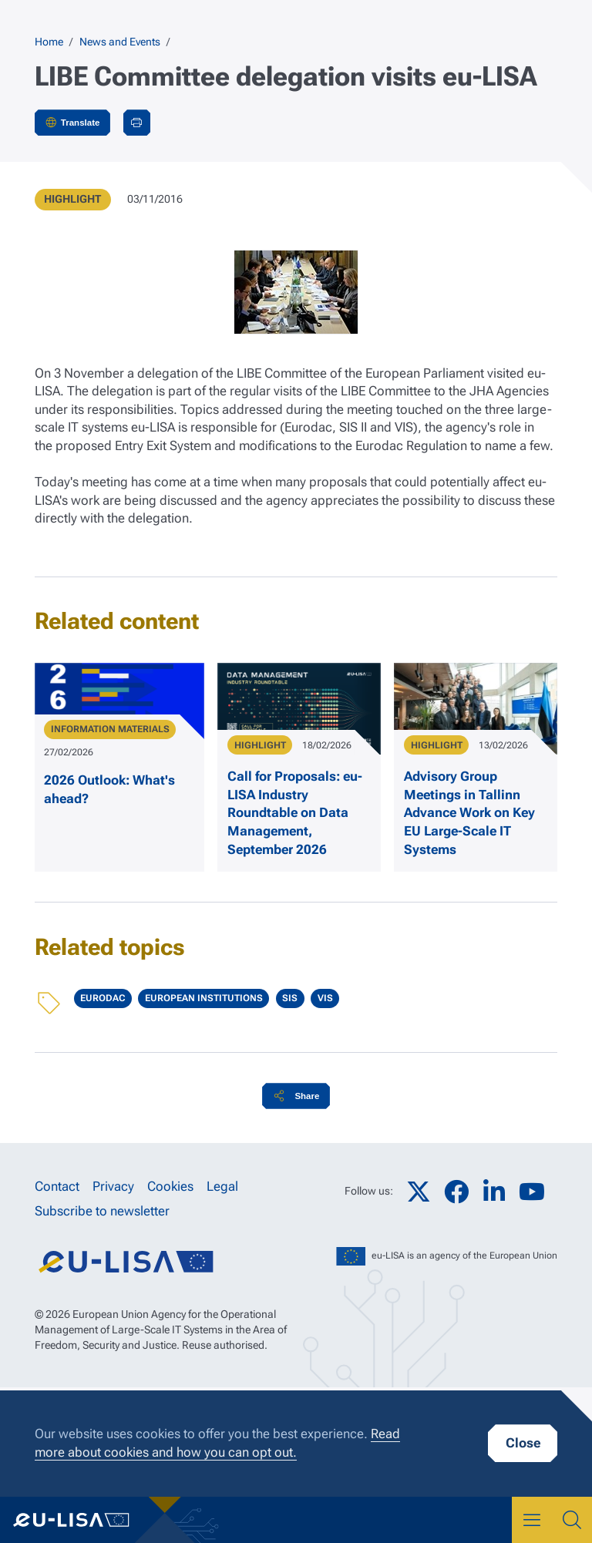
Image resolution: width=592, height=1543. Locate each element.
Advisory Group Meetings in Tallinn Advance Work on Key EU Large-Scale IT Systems (469, 812)
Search (572, 1520)
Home (49, 41)
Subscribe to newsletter (102, 1211)
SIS (290, 998)
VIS (325, 998)
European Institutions (204, 998)
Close (523, 1443)
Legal (222, 1186)
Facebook (456, 1192)
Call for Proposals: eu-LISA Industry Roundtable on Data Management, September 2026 (294, 812)
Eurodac (102, 998)
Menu (532, 1520)
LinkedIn (494, 1192)
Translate (80, 122)
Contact (57, 1186)
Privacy (113, 1186)
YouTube (532, 1192)
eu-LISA (82, 1520)
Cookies (170, 1186)
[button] (296, 1096)
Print (137, 122)
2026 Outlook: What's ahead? (109, 789)
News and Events (119, 41)
